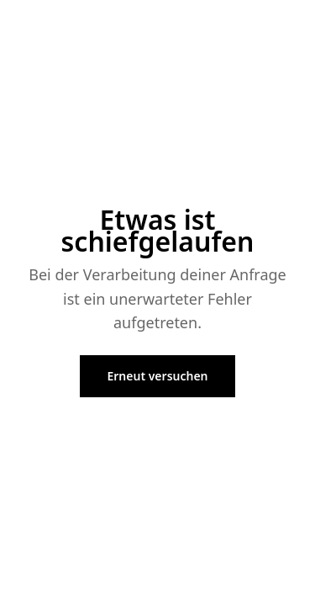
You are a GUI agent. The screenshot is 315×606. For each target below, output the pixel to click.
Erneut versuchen (157, 376)
